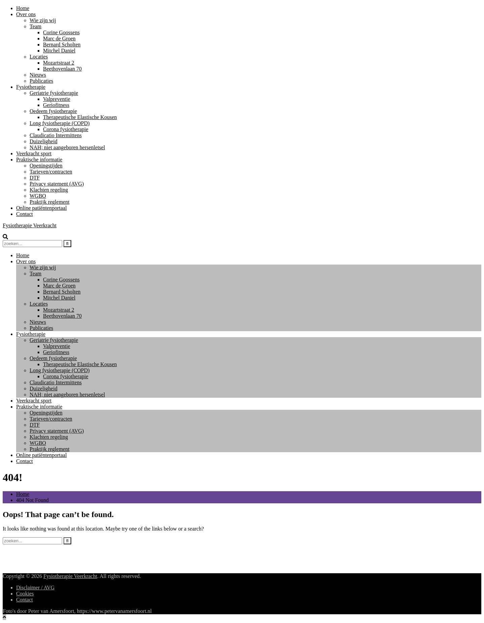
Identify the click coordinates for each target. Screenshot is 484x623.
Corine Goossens (61, 32)
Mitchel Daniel (59, 50)
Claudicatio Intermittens (56, 135)
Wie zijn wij (43, 20)
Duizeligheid (43, 141)
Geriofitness (56, 105)
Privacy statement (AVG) (57, 184)
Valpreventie (56, 99)
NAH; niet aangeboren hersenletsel (67, 147)
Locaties (39, 57)
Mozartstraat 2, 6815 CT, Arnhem (52, 558)
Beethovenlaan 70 (62, 69)
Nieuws (38, 75)
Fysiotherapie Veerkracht (29, 225)
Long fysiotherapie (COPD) (60, 123)
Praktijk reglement (50, 202)
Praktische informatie (39, 159)
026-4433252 (30, 565)
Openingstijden (46, 165)
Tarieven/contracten (51, 171)
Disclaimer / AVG (35, 587)
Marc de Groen (59, 38)
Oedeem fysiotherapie (53, 111)
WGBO (38, 196)
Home (22, 8)
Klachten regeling (49, 190)
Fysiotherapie (30, 87)
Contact (24, 214)
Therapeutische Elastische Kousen (80, 117)
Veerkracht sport (33, 153)
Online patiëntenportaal (41, 208)
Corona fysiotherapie (65, 129)
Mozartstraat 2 (58, 63)
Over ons (26, 14)
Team (35, 26)
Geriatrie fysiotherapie (54, 93)
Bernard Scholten (62, 44)
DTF (35, 178)
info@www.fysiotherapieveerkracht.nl (57, 552)
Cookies (25, 593)
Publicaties (41, 81)
